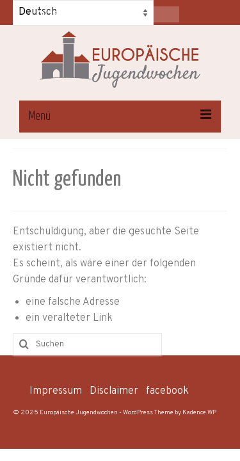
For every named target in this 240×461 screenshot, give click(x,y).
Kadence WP (199, 412)
